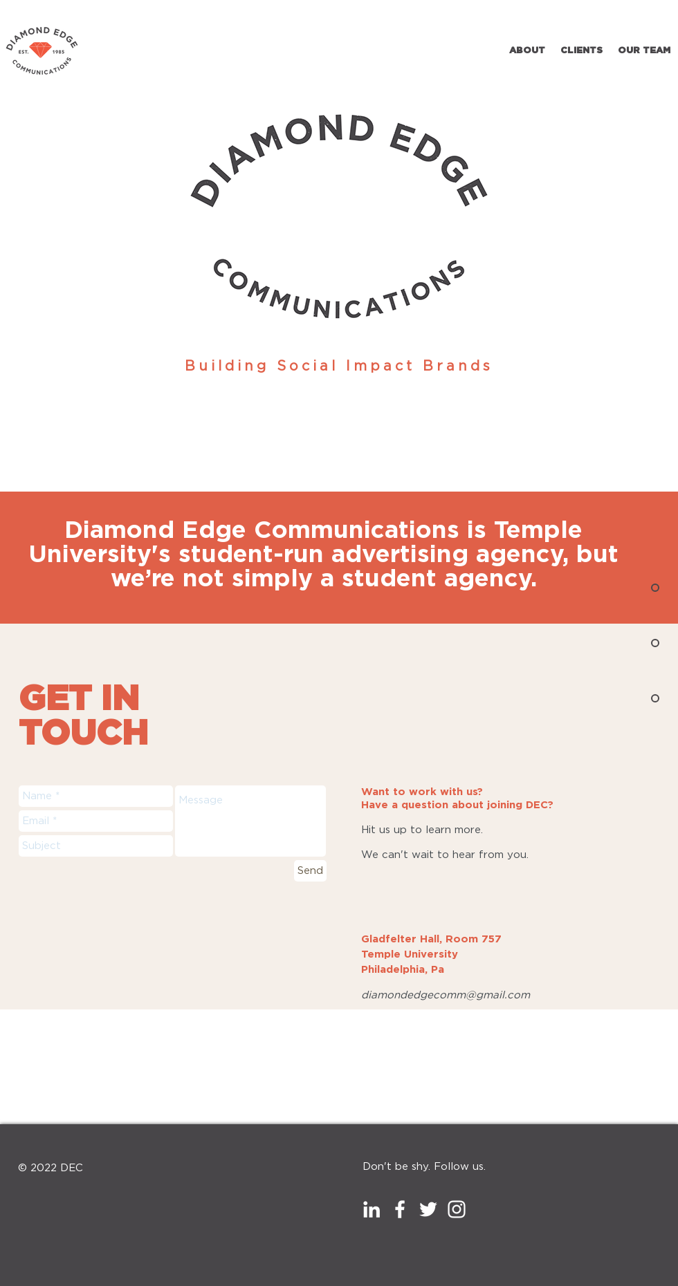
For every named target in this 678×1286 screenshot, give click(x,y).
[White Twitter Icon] (428, 1209)
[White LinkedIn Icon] (371, 1209)
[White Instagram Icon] (456, 1209)
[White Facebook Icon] (400, 1209)
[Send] (310, 871)
